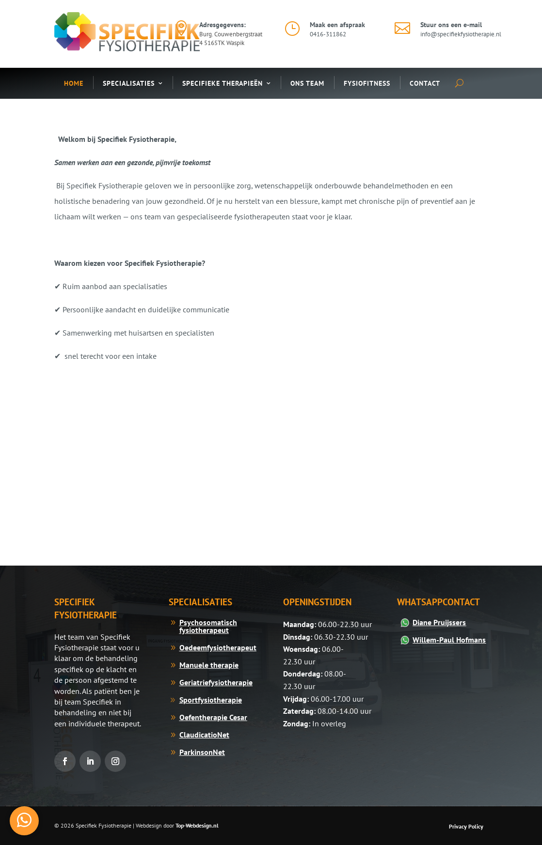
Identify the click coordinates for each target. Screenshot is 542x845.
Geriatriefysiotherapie (216, 682)
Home (73, 83)
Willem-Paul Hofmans (449, 640)
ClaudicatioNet (204, 734)
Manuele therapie (209, 665)
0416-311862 (328, 34)
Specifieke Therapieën (222, 83)
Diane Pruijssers (439, 622)
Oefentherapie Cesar (213, 717)
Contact (425, 83)
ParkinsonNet (202, 752)
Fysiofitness (367, 83)
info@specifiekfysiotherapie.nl (460, 34)
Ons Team (307, 83)
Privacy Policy (466, 826)
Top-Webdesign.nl (197, 825)
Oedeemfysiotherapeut (217, 647)
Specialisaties (129, 83)
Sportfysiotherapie (210, 700)
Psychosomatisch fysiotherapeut (208, 626)
